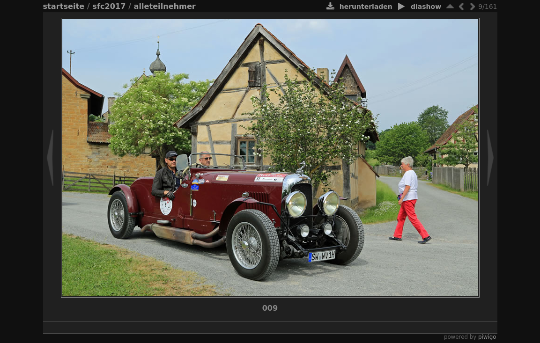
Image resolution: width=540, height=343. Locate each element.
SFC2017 (109, 6)
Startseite (64, 6)
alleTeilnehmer (165, 6)
